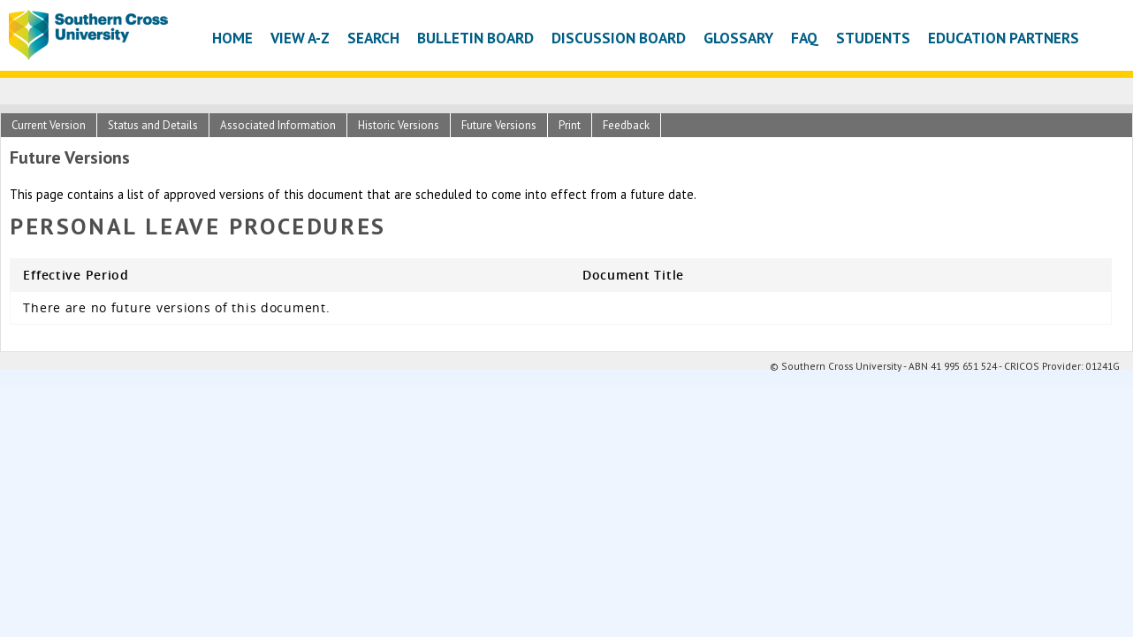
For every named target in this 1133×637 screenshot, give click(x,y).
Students (873, 37)
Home (232, 37)
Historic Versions (398, 125)
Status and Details (153, 125)
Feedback (626, 125)
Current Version (48, 125)
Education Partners (1003, 37)
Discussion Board (618, 37)
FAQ (804, 37)
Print (570, 125)
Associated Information (278, 125)
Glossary (738, 37)
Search (373, 37)
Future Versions (498, 125)
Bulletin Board (475, 37)
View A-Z (300, 37)
